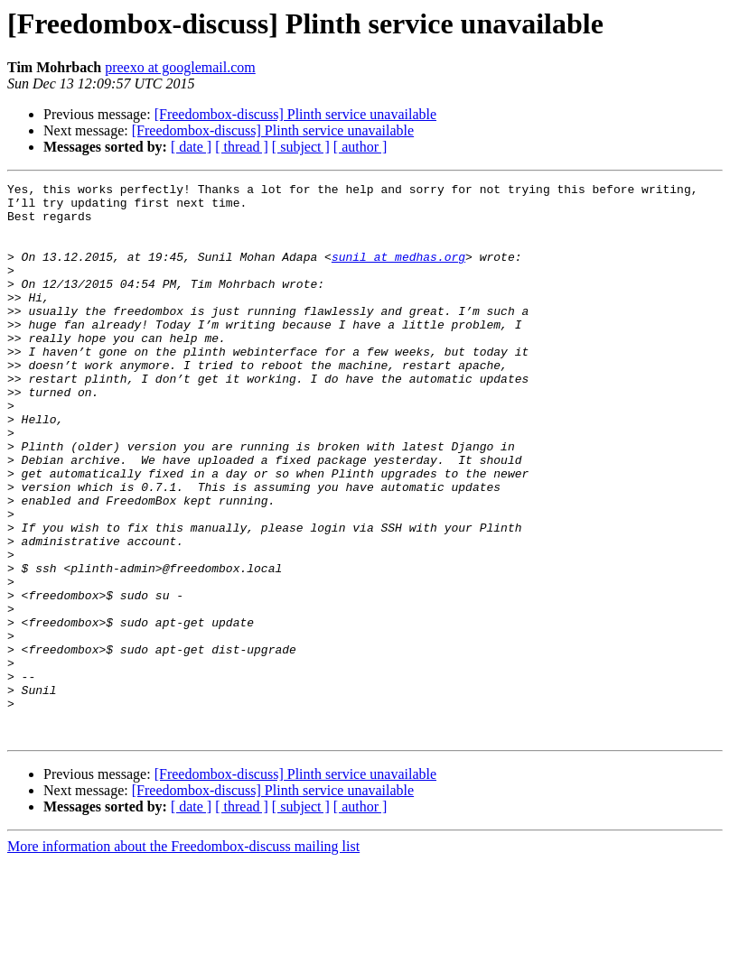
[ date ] (191, 146)
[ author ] (360, 146)
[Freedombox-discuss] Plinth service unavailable (295, 114)
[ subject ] (301, 146)
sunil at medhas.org (398, 272)
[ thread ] (241, 146)
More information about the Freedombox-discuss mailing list (183, 957)
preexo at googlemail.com (180, 67)
